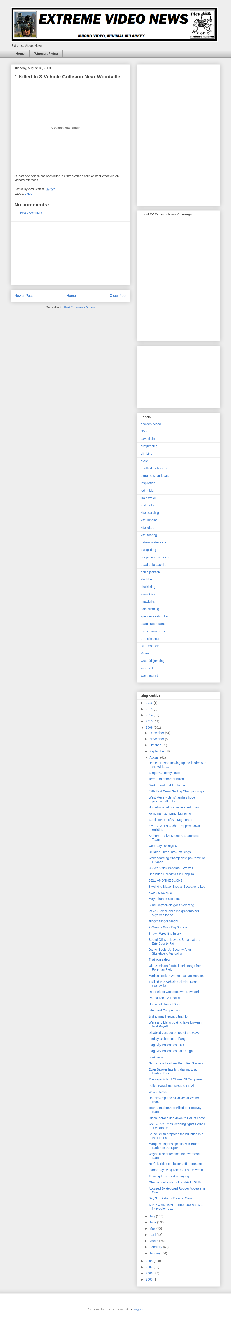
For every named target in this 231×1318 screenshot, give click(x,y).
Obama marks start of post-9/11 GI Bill (175, 1182)
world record (149, 676)
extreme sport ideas (155, 475)
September (157, 751)
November (157, 739)
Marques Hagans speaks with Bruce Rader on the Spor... (174, 1146)
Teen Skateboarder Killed (166, 779)
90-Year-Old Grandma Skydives (171, 868)
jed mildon (148, 490)
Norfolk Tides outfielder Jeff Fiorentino (175, 1164)
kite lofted (147, 527)
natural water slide (153, 542)
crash (144, 461)
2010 (150, 721)
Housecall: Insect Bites (165, 1004)
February (156, 1247)
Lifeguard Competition (164, 1010)
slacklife (146, 579)
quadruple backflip (153, 564)
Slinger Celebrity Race (164, 773)
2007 (150, 1267)
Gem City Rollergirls (163, 846)
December (157, 733)
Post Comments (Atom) (79, 307)
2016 (150, 703)
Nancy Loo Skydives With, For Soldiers (176, 1063)
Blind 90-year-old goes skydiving (171, 905)
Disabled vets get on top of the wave (174, 1032)
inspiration (148, 483)
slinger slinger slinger (163, 921)
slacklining (148, 587)
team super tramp (153, 624)
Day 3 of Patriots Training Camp (171, 1198)
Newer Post (23, 296)
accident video (151, 424)
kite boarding (150, 513)
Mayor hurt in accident (164, 899)
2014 (150, 715)
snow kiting (148, 594)
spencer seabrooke (154, 616)
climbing (146, 453)
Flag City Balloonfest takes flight (171, 1051)
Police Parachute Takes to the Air (172, 1085)
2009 (150, 727)
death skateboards (154, 468)
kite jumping (149, 520)
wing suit (147, 668)
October (155, 745)
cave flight (148, 438)
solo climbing (150, 609)
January (155, 1253)
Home (20, 53)
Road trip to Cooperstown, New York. (175, 992)
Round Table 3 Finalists (165, 998)
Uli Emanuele (150, 646)
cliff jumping (149, 446)
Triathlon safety (159, 959)
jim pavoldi (148, 498)
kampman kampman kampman (170, 813)
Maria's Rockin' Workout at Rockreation (176, 976)
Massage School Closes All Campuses (176, 1079)
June (153, 1222)
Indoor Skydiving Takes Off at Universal (176, 1170)
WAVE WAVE (158, 1092)
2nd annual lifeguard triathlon (169, 1016)
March (154, 1241)
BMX (144, 431)
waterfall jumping (152, 661)
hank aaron (156, 1057)
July (152, 1216)
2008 (150, 1261)
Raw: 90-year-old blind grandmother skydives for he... (174, 913)
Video (28, 193)
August (154, 757)
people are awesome (155, 557)
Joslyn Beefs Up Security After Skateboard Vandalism (170, 951)
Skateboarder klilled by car (167, 785)
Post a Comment (31, 212)
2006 (150, 1273)
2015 (150, 709)
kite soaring (149, 535)
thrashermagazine (153, 631)
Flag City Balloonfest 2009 (167, 1045)
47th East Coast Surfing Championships (177, 791)
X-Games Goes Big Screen (168, 927)
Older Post (118, 296)
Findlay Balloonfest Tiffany (167, 1039)
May (152, 1228)
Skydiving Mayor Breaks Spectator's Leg (177, 886)
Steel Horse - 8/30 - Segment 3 (170, 820)
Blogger (138, 1309)
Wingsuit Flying (46, 53)
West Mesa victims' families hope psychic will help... (172, 799)
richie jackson (150, 572)
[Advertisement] (70, 253)
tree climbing (150, 638)
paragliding (148, 550)
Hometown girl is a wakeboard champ (175, 807)
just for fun (148, 505)
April (153, 1234)
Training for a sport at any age (170, 1176)
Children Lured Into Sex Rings (170, 852)
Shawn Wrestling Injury (165, 933)
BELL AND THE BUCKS (165, 880)
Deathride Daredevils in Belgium (171, 874)
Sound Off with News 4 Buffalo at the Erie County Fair (174, 941)
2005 (150, 1279)
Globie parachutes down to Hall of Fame (177, 1118)
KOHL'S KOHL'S (160, 892)
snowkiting (148, 601)
